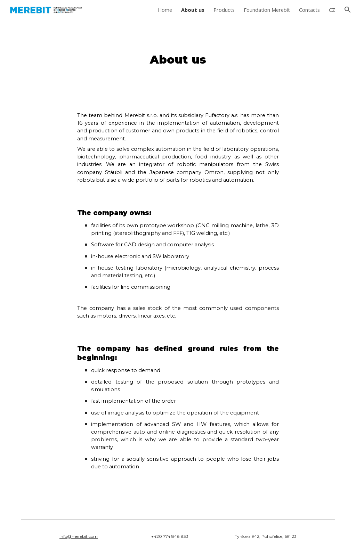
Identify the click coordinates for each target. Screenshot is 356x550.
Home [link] (165, 9)
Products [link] (224, 9)
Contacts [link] (309, 9)
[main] (177, 59)
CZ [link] (332, 9)
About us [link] (192, 9)
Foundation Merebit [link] (267, 9)
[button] (347, 9)
